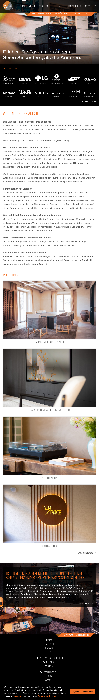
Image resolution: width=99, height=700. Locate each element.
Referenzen (38, 5)
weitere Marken (90, 102)
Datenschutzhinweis (47, 696)
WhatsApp (51, 665)
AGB (49, 651)
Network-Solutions (73, 5)
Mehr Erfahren (86, 603)
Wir (30, 5)
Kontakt (87, 5)
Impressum (17, 696)
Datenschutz (49, 647)
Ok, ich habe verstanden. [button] (82, 692)
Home (24, 5)
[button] (57, 696)
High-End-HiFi (58, 5)
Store (48, 5)
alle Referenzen (88, 552)
